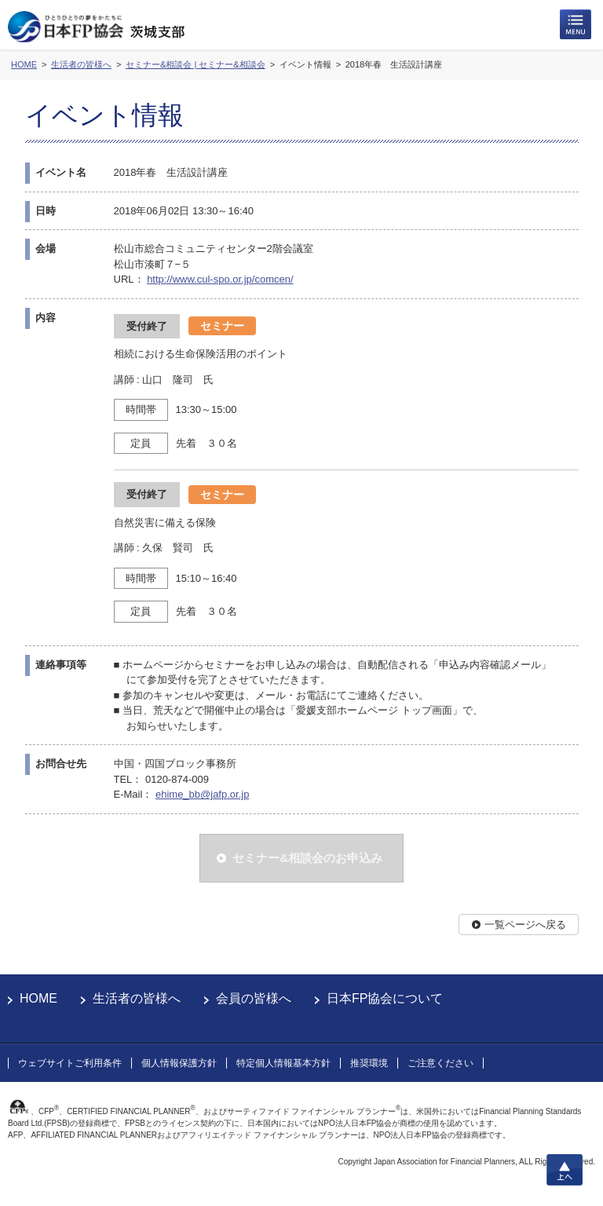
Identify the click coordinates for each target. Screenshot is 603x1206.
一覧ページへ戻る (525, 924)
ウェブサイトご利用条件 (70, 1063)
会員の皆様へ (253, 998)
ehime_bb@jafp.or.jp (202, 794)
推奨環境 (369, 1063)
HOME (38, 998)
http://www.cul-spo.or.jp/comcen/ (220, 279)
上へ (564, 1169)
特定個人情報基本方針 (283, 1063)
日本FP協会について (385, 998)
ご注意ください (440, 1063)
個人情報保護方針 (179, 1063)
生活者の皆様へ (137, 998)
